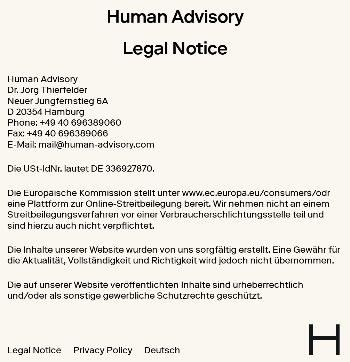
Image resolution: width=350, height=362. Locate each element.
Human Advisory (175, 16)
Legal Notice (34, 350)
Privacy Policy (102, 350)
